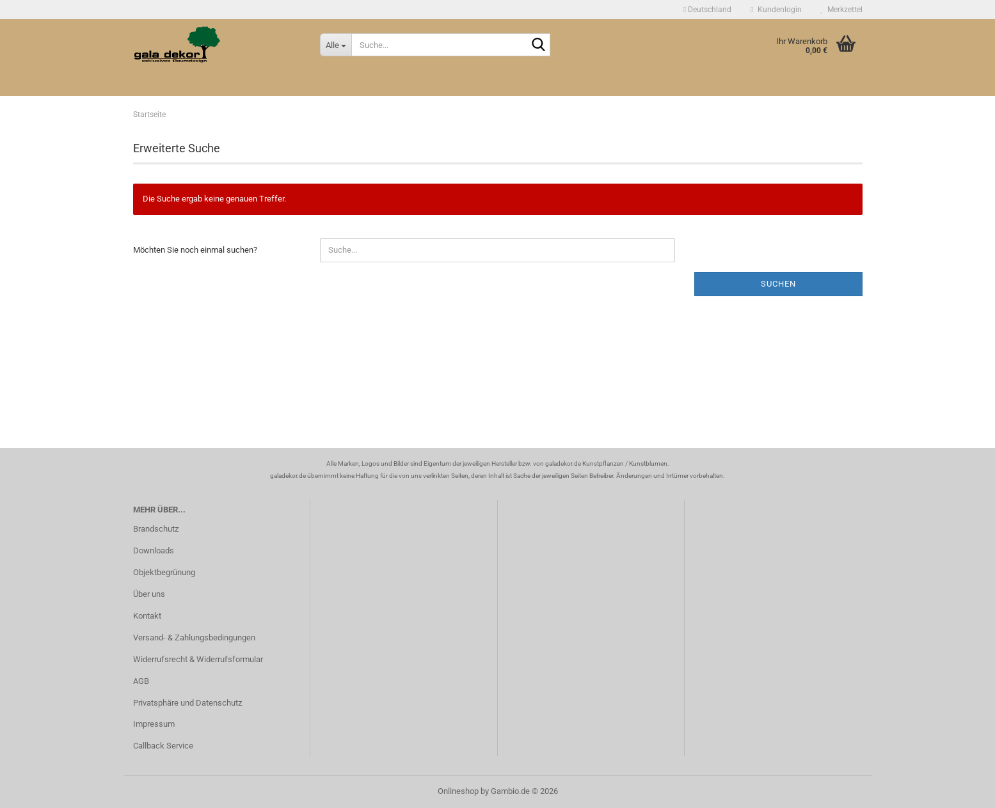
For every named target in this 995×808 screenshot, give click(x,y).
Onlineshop (458, 791)
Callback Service (163, 745)
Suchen (778, 284)
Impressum (154, 724)
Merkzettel (842, 9)
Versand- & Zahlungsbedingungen (194, 637)
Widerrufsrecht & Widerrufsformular (198, 659)
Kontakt (147, 616)
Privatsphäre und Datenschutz (187, 703)
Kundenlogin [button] (776, 9)
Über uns (149, 594)
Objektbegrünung (164, 572)
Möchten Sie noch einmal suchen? (195, 250)
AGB (141, 681)
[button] (707, 9)
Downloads (153, 550)
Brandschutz (156, 529)
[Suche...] (335, 44)
